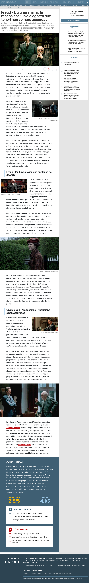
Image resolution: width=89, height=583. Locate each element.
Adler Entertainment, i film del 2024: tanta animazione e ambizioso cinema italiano (76, 49)
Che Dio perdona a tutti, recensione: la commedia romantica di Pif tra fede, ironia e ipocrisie (71, 81)
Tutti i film (49, 5)
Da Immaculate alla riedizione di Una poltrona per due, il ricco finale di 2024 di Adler (77, 42)
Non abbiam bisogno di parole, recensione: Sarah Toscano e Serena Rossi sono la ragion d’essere (71, 96)
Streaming (71, 2)
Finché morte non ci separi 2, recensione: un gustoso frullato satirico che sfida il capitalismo (71, 73)
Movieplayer (4, 7)
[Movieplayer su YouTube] (15, 562)
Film (27, 2)
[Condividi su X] (48, 69)
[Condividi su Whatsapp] (52, 69)
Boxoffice (85, 5)
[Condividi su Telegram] (56, 69)
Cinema (63, 2)
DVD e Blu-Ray (76, 5)
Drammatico (80, 15)
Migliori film (40, 5)
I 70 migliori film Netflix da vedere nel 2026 (71, 63)
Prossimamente (67, 5)
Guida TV (81, 2)
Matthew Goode (24, 445)
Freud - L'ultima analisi (76, 12)
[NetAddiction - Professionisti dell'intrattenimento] (37, 571)
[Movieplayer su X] (8, 562)
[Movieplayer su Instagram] (12, 562)
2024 (74, 15)
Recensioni (32, 5)
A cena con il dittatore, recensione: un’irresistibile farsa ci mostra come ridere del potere (72, 88)
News (26, 5)
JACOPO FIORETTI (14, 69)
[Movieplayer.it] (8, 2)
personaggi (54, 2)
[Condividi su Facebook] (45, 69)
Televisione (44, 2)
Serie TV (34, 2)
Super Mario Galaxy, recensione (15, 5)
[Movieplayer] (12, 558)
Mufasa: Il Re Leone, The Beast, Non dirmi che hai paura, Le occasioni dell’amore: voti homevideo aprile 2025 (77, 34)
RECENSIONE (4, 69)
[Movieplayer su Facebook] (5, 562)
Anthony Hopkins (13, 428)
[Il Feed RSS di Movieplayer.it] (18, 562)
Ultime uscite (57, 5)
